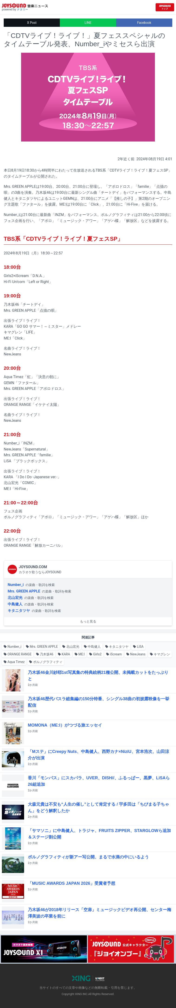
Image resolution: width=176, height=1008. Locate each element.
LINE (88, 23)
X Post (32, 23)
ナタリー (22, 9)
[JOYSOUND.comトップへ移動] (165, 7)
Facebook (144, 23)
